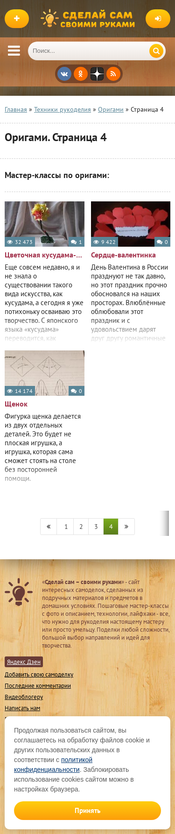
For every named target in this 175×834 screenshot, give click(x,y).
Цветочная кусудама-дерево (44, 254)
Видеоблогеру (24, 697)
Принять (87, 810)
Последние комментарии (38, 686)
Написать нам (22, 708)
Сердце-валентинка (123, 254)
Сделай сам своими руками (90, 18)
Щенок (16, 403)
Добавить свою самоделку (39, 674)
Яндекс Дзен (24, 662)
